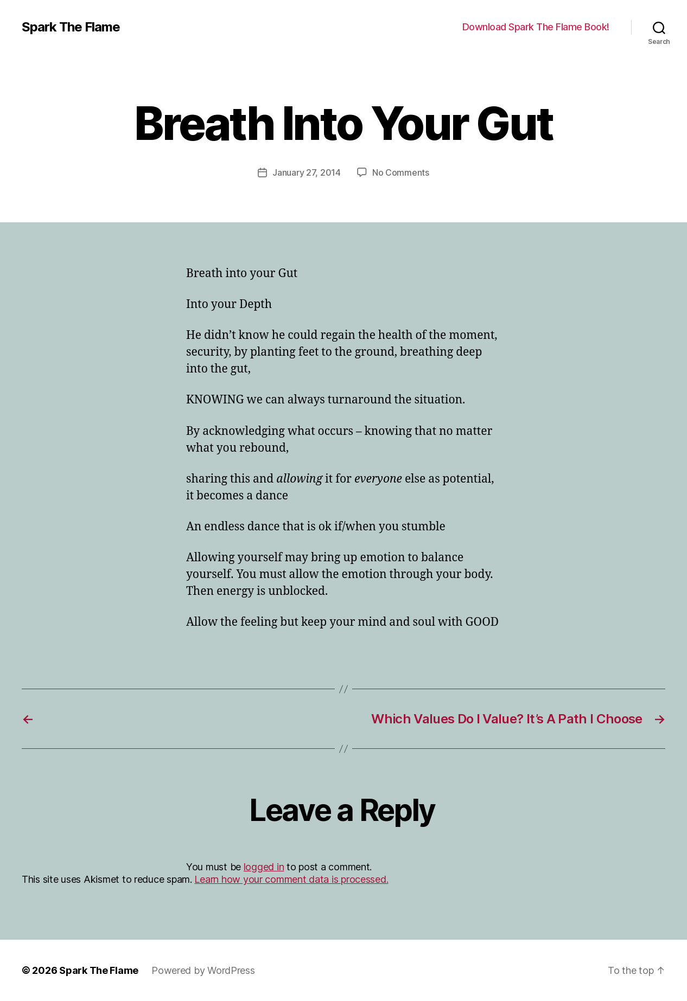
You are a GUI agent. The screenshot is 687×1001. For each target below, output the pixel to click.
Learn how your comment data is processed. (291, 879)
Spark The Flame (71, 27)
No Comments (400, 172)
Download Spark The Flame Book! (535, 27)
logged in (264, 866)
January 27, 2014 (306, 172)
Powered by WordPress (203, 970)
